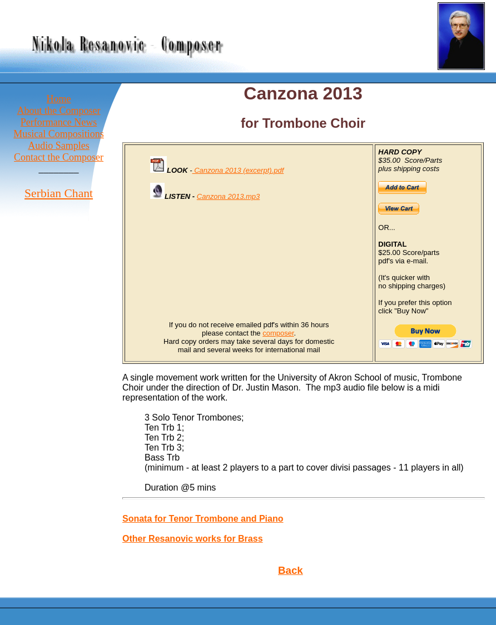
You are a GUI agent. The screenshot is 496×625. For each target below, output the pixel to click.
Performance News (59, 122)
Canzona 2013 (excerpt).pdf (238, 170)
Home (59, 98)
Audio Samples (59, 145)
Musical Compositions (58, 133)
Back (290, 570)
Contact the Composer (58, 157)
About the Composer (59, 110)
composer (278, 333)
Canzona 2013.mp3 (228, 196)
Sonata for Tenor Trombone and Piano (203, 518)
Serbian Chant (58, 193)
